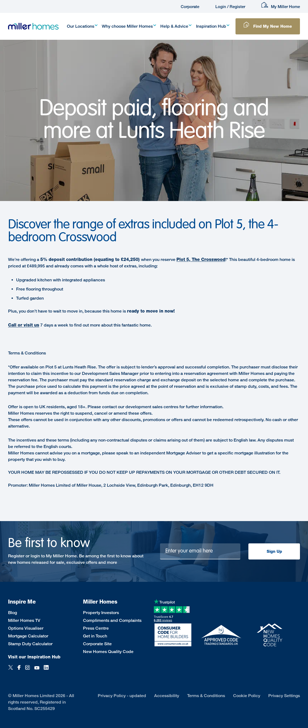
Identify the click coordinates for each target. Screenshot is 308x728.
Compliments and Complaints (112, 620)
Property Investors (101, 612)
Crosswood (213, 259)
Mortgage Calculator (28, 636)
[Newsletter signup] (200, 551)
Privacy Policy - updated (122, 695)
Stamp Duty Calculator (30, 643)
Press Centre (96, 628)
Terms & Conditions (206, 695)
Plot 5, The (188, 259)
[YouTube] (36, 670)
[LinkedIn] (46, 670)
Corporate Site (97, 643)
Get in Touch (95, 636)
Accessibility (166, 695)
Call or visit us (23, 325)
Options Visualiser (26, 628)
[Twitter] (10, 670)
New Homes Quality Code (108, 651)
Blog (12, 612)
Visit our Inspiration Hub (34, 656)
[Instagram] (27, 670)
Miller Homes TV (24, 620)
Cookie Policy (246, 695)
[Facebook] (19, 670)
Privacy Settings (284, 695)
